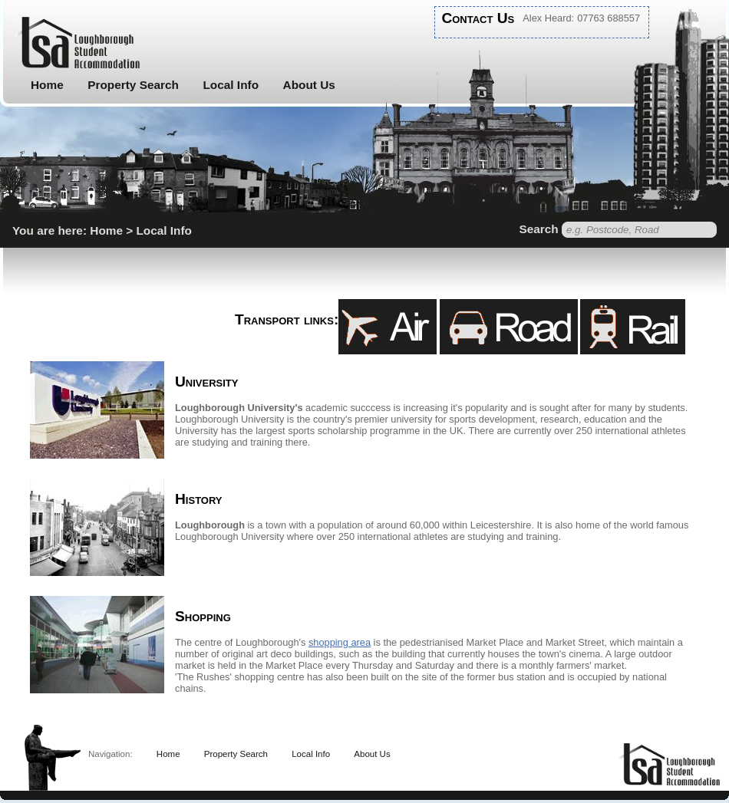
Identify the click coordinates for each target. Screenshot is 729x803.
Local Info (231, 84)
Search (538, 228)
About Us (309, 84)
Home (47, 84)
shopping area (339, 642)
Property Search (133, 84)
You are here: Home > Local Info (102, 230)
